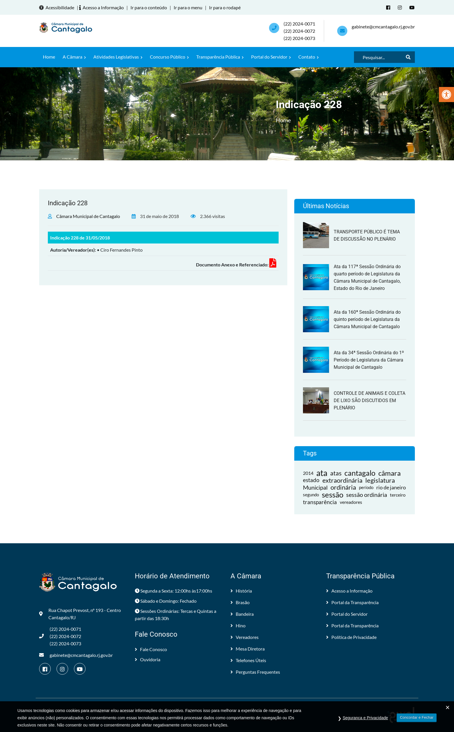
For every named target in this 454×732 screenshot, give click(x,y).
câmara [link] (389, 473)
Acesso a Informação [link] (102, 7)
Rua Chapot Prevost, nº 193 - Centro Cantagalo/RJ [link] (80, 613)
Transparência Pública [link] (220, 56)
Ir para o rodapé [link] (224, 7)
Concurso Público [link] (169, 56)
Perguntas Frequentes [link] (255, 672)
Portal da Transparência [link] (352, 602)
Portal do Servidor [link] (271, 56)
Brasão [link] (240, 602)
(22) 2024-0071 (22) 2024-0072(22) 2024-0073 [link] (299, 31)
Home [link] (49, 56)
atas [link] (336, 473)
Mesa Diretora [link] (247, 648)
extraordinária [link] (342, 480)
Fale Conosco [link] (151, 649)
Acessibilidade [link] (57, 7)
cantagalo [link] (359, 473)
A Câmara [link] (74, 56)
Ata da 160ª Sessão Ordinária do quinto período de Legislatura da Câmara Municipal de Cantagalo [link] (367, 319)
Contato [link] (308, 56)
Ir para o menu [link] (188, 7)
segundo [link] (311, 494)
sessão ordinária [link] (366, 494)
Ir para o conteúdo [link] (149, 7)
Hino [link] (238, 625)
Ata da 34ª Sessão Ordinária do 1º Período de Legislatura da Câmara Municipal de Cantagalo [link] (369, 360)
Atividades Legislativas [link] (117, 56)
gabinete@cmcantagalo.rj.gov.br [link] (383, 26)
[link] (446, 94)
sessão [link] (332, 494)
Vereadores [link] (244, 637)
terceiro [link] (398, 494)
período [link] (366, 487)
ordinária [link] (343, 487)
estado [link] (311, 480)
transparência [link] (320, 502)
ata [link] (321, 473)
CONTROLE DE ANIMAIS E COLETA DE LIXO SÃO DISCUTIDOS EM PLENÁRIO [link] (369, 400)
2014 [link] (308, 473)
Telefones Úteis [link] (248, 660)
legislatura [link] (380, 480)
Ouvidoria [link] (147, 659)
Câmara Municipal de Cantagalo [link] (88, 216)
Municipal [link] (315, 487)
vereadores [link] (351, 502)
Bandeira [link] (242, 614)
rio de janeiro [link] (391, 487)
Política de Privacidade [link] (351, 637)
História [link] (241, 590)
